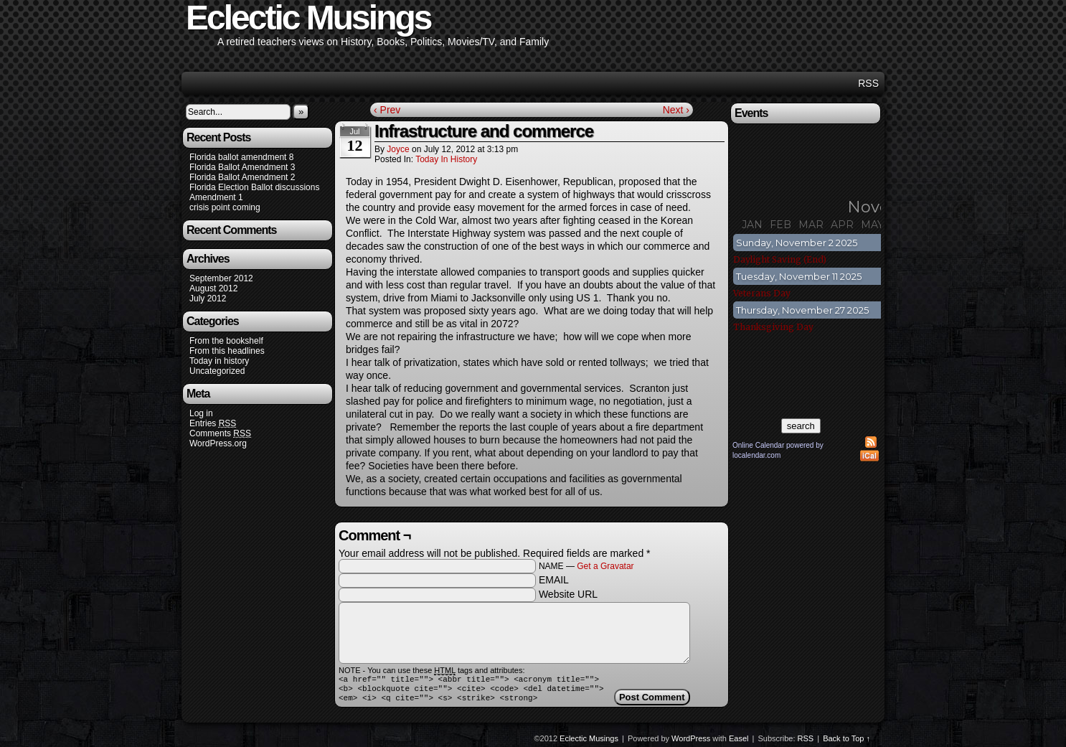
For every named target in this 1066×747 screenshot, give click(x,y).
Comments (220, 433)
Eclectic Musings (589, 742)
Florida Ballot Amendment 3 (242, 167)
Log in (201, 413)
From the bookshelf (226, 341)
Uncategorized (217, 371)
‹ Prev (387, 110)
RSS (868, 83)
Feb (780, 224)
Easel (739, 742)
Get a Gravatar (605, 566)
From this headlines (227, 351)
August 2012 (213, 288)
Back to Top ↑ (846, 742)
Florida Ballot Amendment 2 (242, 177)
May (872, 224)
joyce (398, 149)
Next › (676, 110)
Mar (811, 224)
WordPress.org (218, 443)
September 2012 (221, 278)
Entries (212, 423)
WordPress (690, 742)
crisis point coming (224, 207)
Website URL (568, 594)
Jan (752, 224)
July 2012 (207, 298)
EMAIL (554, 580)
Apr (842, 224)
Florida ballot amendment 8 (241, 157)
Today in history (219, 361)
